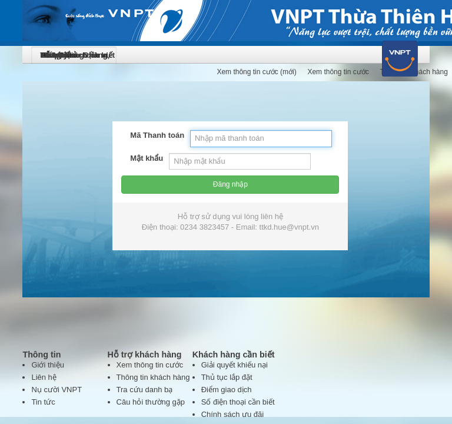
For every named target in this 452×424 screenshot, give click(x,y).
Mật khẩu (53, 117)
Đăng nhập (225, 157)
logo (17, 34)
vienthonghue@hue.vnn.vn (308, 363)
